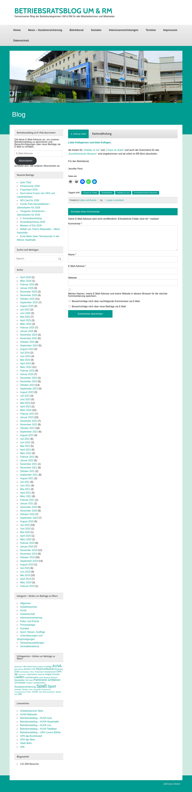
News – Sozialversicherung (45, 30)
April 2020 (25, 536)
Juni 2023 (25, 399)
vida (22, 746)
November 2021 (28, 467)
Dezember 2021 (28, 464)
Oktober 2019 (27, 557)
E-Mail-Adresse (77, 266)
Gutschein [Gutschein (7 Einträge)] (22, 674)
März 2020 (26, 539)
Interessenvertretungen (123, 30)
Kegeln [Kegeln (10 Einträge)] (48, 674)
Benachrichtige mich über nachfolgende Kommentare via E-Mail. (106, 301)
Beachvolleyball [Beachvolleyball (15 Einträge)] (45, 669)
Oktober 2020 (27, 514)
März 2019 (26, 582)
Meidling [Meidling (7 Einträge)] (47, 677)
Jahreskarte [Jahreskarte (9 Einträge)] (32, 674)
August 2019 (27, 564)
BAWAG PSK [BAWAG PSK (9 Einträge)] (30, 669)
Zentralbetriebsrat (29, 646)
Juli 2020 (25, 525)
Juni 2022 (25, 442)
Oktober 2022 (27, 428)
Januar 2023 (26, 417)
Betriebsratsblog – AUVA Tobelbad (38, 729)
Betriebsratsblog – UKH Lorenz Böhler (40, 732)
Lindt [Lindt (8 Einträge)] (41, 678)
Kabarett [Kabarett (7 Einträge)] (41, 674)
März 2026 (26, 281)
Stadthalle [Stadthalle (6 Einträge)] (17, 689)
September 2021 (29, 474)
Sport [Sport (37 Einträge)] (52, 686)
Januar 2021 (26, 503)
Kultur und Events (87, 200)
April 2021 (25, 492)
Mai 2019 (25, 575)
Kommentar (75, 223)
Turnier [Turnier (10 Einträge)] (35, 692)
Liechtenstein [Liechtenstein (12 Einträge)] (31, 677)
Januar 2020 (26, 546)
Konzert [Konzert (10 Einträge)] (56, 674)
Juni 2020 (25, 528)
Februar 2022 (27, 457)
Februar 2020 (27, 543)
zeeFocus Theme (171, 783)
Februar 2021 (27, 500)
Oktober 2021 (27, 471)
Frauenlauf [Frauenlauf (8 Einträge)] (39, 672)
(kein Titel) (25, 182)
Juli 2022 (25, 439)
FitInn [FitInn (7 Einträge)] (32, 672)
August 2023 (27, 392)
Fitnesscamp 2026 (30, 186)
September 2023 (29, 388)
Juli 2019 (25, 568)
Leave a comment (115, 200)
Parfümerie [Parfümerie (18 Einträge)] (40, 679)
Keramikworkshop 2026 (32, 222)
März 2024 (26, 367)
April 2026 (25, 277)
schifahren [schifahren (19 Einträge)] (54, 679)
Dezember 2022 (28, 421)
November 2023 (28, 381)
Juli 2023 (25, 396)
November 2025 (28, 295)
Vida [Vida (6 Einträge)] (40, 692)
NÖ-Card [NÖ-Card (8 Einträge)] (29, 680)
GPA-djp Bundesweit (31, 736)
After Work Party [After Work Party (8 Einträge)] (30, 667)
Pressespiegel (27, 625)
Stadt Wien (26, 743)
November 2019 (28, 553)
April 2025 (25, 320)
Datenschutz (21, 40)
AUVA (23, 610)
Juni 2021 (25, 485)
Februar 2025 (27, 327)
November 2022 (28, 424)
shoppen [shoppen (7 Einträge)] (29, 683)
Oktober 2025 (27, 299)
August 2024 (27, 349)
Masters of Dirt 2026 (31, 225)
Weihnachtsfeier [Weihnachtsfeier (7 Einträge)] (49, 692)
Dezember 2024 (28, 334)
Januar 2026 (26, 288)
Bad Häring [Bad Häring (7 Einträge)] (18, 669)
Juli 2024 (25, 352)
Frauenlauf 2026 (29, 189)
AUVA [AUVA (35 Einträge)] (57, 666)
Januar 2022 (26, 460)
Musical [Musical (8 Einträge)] (54, 678)
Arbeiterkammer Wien (31, 711)
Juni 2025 (25, 313)
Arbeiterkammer (28, 607)
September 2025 (29, 302)
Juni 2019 (25, 571)
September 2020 (29, 518)
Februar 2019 (27, 586)
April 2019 (25, 579)
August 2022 (27, 435)
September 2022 (29, 431)
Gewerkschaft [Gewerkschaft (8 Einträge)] (50, 672)
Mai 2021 (25, 489)
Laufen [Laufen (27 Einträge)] (19, 677)
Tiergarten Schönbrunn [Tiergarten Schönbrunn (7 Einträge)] (42, 689)
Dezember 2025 (28, 291)
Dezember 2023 (28, 378)
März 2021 (26, 496)
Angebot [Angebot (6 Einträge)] (40, 667)
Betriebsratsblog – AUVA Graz (36, 718)
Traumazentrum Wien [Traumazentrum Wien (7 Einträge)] (22, 692)
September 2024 (29, 345)
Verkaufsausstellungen (32, 642)
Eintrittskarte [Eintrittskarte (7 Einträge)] (24, 672)
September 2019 (29, 561)
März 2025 (26, 324)
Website (72, 278)
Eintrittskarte (107, 192)
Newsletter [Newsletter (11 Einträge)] (19, 680)
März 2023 (26, 410)
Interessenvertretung (31, 617)
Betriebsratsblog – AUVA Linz (35, 725)
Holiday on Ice (123, 192)
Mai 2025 (25, 317)
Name (72, 254)
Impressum (170, 30)
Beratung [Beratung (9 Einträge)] (58, 669)
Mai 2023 (25, 403)
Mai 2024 (25, 360)
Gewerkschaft (27, 614)
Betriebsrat (77, 30)
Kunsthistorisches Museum (145, 192)
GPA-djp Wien (27, 739)
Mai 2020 (25, 532)
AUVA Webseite (28, 714)
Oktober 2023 (27, 385)
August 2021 (27, 478)
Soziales (96, 30)
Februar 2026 (27, 284)
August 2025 (27, 306)
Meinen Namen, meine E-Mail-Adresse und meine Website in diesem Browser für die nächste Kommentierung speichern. (117, 294)
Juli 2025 (25, 309)
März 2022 (26, 453)
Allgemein (25, 603)
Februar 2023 (27, 413)
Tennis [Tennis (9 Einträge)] (25, 689)
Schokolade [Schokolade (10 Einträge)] (19, 682)
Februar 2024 (27, 370)
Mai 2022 (25, 446)
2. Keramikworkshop (31, 218)
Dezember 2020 (28, 507)
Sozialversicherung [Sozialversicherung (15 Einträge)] (25, 686)
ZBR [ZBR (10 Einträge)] (20, 694)
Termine (151, 30)
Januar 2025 (26, 331)
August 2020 (27, 521)
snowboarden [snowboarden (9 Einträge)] (39, 683)
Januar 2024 (26, 374)
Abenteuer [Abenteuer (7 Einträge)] (18, 667)
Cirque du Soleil (90, 192)
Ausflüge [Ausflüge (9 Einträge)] (48, 666)
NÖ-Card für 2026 (29, 200)
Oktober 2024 (27, 342)
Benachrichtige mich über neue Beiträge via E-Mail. (99, 306)
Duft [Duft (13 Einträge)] (16, 671)
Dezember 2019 (28, 550)
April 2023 (25, 406)
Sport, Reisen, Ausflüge (32, 632)
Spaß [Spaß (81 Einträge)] (41, 686)
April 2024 (25, 363)
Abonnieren (25, 160)
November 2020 (28, 510)
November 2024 (28, 338)
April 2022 (25, 449)
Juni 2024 (25, 356)
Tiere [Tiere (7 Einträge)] (31, 689)
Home (17, 30)
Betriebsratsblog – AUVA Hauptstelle (39, 721)
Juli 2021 (25, 482)
